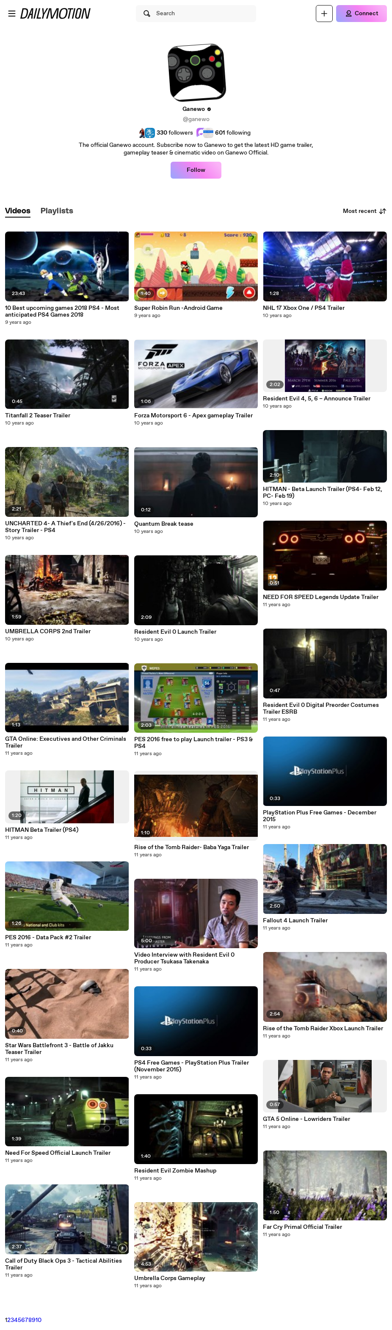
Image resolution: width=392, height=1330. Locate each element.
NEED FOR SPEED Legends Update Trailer (320, 597)
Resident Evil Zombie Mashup (175, 1170)
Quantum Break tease (163, 524)
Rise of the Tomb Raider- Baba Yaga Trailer (191, 847)
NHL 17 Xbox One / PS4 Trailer (304, 308)
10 (38, 1320)
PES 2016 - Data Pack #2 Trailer (48, 937)
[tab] (17, 211)
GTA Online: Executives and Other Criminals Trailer (65, 742)
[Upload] (324, 13)
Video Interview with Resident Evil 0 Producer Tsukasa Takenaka (184, 958)
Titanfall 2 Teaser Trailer (37, 415)
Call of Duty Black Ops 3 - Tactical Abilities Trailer (63, 1264)
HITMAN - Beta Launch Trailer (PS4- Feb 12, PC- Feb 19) (322, 492)
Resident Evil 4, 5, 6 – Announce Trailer (316, 398)
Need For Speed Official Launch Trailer (57, 1153)
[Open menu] (12, 13)
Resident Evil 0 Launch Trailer (175, 632)
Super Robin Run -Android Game (178, 308)
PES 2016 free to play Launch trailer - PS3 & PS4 (193, 743)
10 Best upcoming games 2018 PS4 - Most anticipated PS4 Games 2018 (62, 311)
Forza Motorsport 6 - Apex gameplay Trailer (193, 415)
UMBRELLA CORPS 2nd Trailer (48, 631)
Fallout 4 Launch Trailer (295, 920)
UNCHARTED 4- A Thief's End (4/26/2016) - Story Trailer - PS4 (65, 527)
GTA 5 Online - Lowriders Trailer (306, 1119)
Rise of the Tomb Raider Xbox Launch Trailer (323, 1028)
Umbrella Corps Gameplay (169, 1278)
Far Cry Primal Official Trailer (302, 1227)
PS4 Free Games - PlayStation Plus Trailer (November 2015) (191, 1066)
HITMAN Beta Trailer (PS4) (41, 830)
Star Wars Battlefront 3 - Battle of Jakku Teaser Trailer (59, 1049)
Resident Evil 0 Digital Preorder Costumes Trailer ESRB (321, 708)
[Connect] (361, 13)
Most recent (365, 211)
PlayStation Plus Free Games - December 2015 (319, 816)
